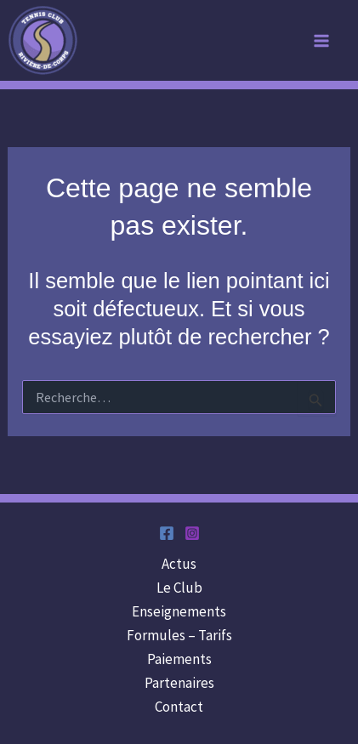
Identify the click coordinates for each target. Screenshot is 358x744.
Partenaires (179, 682)
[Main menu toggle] (322, 40)
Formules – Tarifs (179, 635)
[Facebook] (166, 533)
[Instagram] (192, 533)
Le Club (179, 587)
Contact (179, 706)
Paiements (179, 659)
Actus (179, 563)
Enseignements (179, 611)
